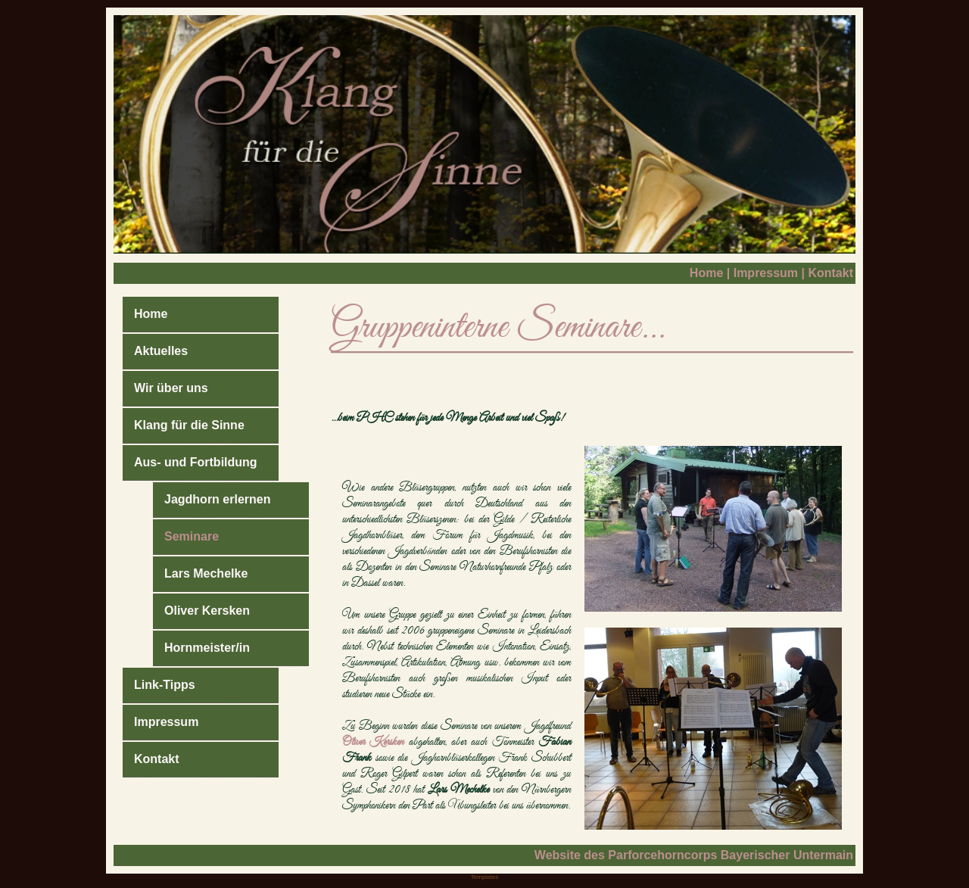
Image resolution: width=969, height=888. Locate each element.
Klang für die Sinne (189, 425)
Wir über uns (171, 388)
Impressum (766, 272)
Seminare (191, 536)
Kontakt (830, 272)
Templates (484, 877)
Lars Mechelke (206, 573)
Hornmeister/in (207, 647)
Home (706, 272)
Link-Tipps (164, 684)
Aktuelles (161, 350)
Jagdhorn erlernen (217, 499)
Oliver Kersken (207, 610)
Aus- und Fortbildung (195, 462)
